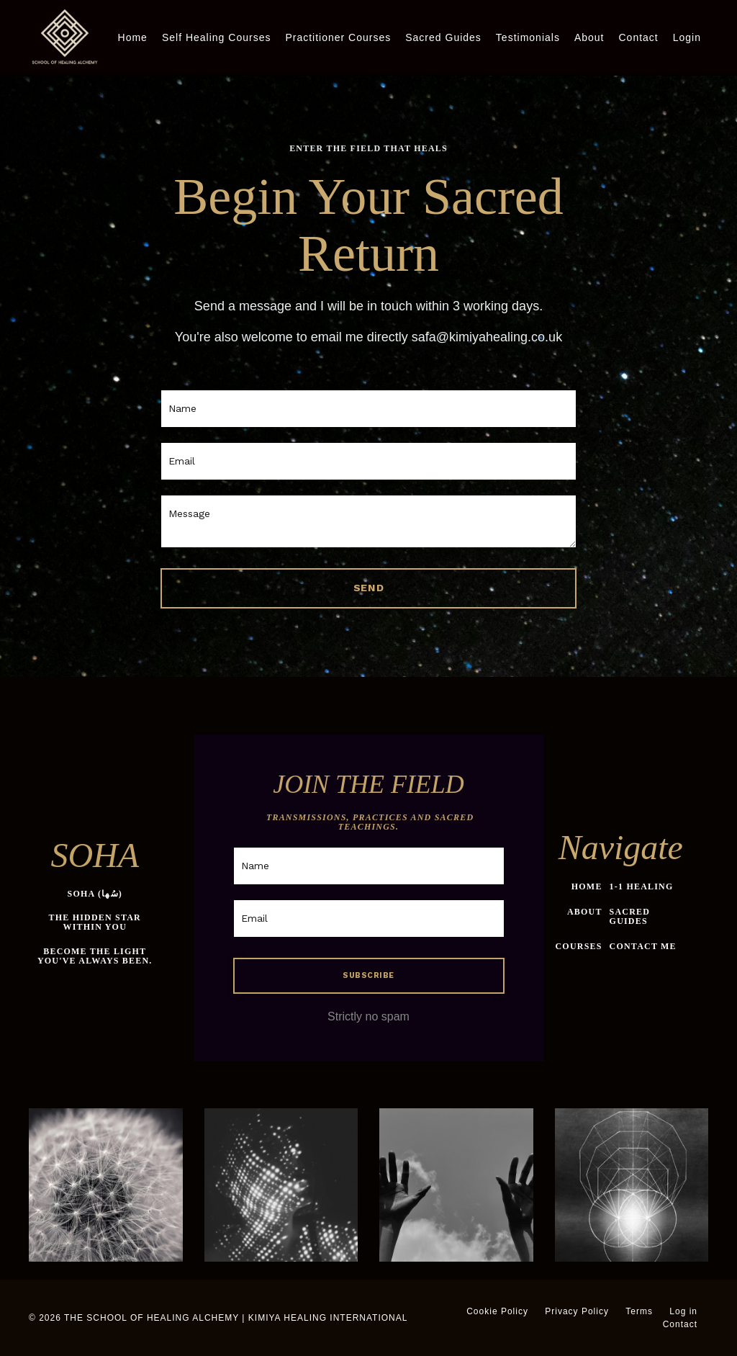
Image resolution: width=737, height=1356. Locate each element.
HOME (586, 886)
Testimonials (528, 37)
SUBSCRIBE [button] (368, 975)
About (589, 37)
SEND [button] (368, 587)
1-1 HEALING (642, 886)
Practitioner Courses (338, 37)
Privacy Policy (577, 1311)
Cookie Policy (497, 1311)
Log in (683, 1311)
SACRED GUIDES (630, 916)
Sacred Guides (443, 37)
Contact (638, 37)
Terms (639, 1311)
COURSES (579, 946)
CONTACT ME (643, 946)
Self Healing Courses (216, 37)
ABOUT (584, 912)
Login (687, 37)
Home (133, 37)
